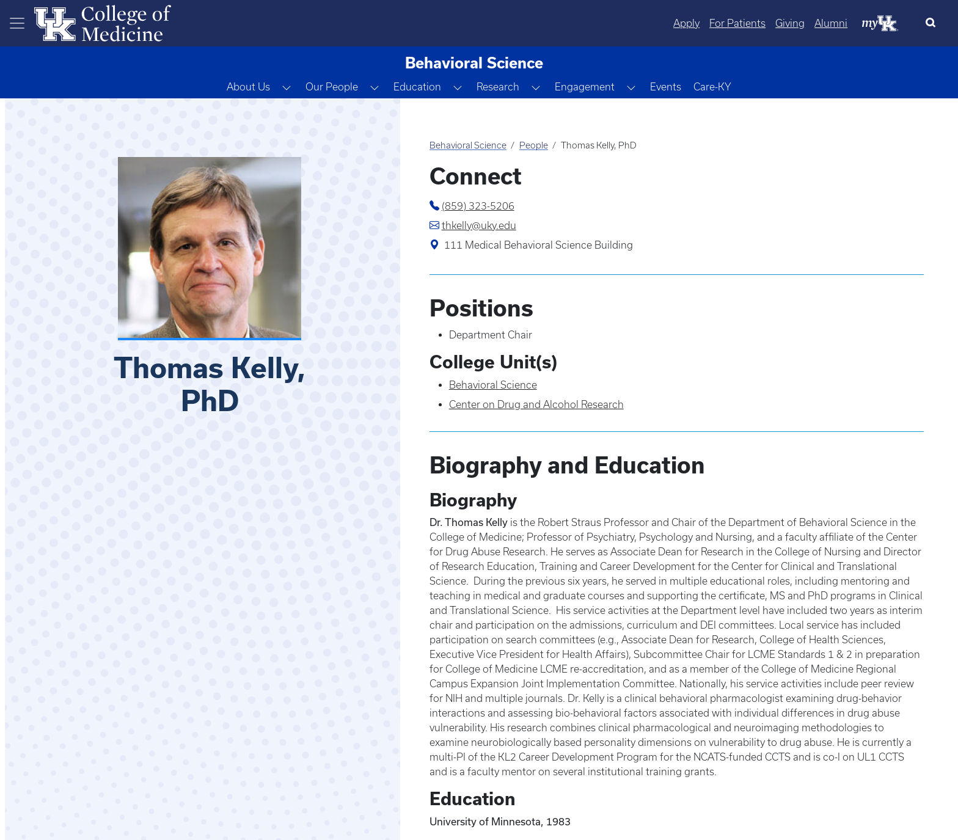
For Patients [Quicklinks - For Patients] (737, 23)
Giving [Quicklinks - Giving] (790, 23)
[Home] (102, 21)
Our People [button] (331, 86)
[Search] (933, 23)
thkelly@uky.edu (479, 225)
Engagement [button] (585, 86)
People (533, 145)
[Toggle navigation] (17, 23)
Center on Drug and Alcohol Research (536, 404)
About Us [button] (248, 86)
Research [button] (498, 86)
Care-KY (712, 86)
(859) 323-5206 (478, 205)
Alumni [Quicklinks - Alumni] (830, 23)
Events (665, 86)
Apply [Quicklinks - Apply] (686, 23)
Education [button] (417, 86)
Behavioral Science (468, 145)
